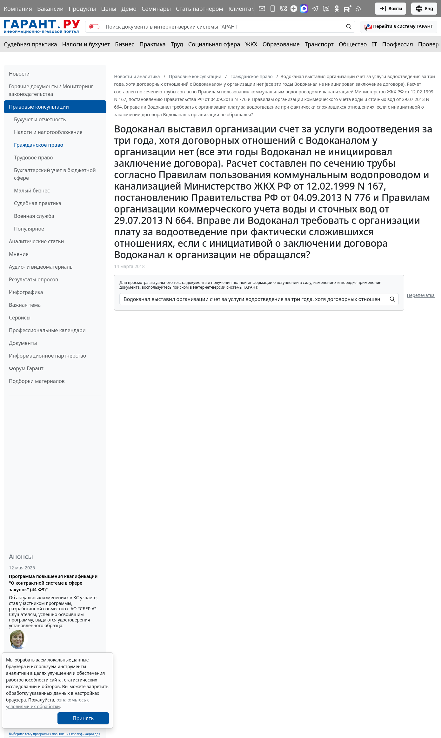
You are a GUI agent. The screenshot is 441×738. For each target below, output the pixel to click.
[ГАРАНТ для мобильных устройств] (273, 8)
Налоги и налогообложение (48, 132)
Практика (152, 44)
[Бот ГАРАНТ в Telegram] (326, 8)
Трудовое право (33, 157)
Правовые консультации (39, 106)
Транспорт (319, 44)
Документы (23, 342)
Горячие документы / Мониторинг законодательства (51, 90)
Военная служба (34, 215)
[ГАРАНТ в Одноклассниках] (337, 8)
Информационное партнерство (47, 355)
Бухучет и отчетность (40, 119)
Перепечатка (421, 295)
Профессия (397, 44)
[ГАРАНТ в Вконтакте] (283, 8)
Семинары (156, 8)
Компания (18, 8)
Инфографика (26, 292)
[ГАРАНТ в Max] (304, 8)
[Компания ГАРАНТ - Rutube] (347, 8)
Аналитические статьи (36, 241)
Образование (281, 44)
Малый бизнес (32, 190)
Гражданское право (38, 144)
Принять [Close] (83, 718)
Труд (177, 44)
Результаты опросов (33, 279)
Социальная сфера (214, 44)
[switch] (94, 26)
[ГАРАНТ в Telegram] (315, 8)
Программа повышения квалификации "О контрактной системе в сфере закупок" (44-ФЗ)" (53, 583)
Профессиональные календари (47, 330)
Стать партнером (199, 8)
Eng (424, 8)
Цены (108, 8)
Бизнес (124, 44)
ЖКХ (251, 44)
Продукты (82, 8)
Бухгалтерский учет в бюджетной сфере (55, 174)
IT (374, 44)
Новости (19, 73)
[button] (398, 27)
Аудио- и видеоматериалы (41, 266)
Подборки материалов (37, 381)
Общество (353, 44)
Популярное (29, 228)
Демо (129, 8)
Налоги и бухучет (86, 44)
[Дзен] (294, 8)
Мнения (19, 254)
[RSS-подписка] (358, 8)
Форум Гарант (26, 368)
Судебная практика (30, 44)
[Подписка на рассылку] (262, 8)
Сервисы (19, 317)
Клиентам (242, 8)
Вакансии (50, 8)
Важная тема (25, 304)
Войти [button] (390, 8)
